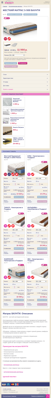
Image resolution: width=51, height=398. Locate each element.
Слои (5, 74)
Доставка (6, 85)
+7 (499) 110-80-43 (7, 386)
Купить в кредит (11, 66)
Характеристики (8, 78)
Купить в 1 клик (10, 63)
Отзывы (5, 82)
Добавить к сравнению (14, 14)
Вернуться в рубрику (30, 14)
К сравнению (7, 194)
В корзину (22, 63)
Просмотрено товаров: (9, 396)
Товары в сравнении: (37, 396)
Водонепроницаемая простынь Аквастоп (17, 111)
